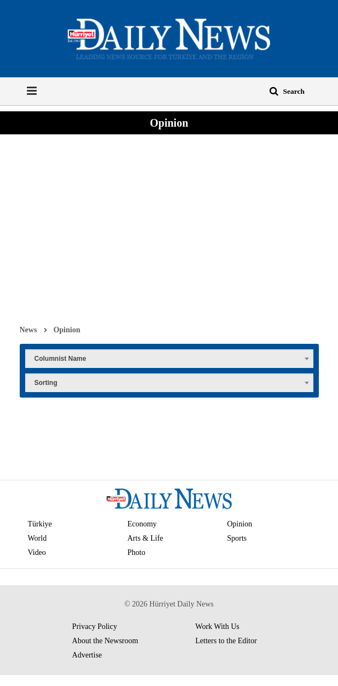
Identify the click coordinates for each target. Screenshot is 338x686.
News (28, 329)
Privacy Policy (94, 626)
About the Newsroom (105, 641)
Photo (136, 552)
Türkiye (40, 524)
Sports (237, 538)
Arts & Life (145, 538)
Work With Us (218, 626)
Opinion (66, 329)
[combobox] (169, 357)
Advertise (87, 655)
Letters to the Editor (226, 641)
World (37, 538)
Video (37, 552)
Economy (142, 524)
